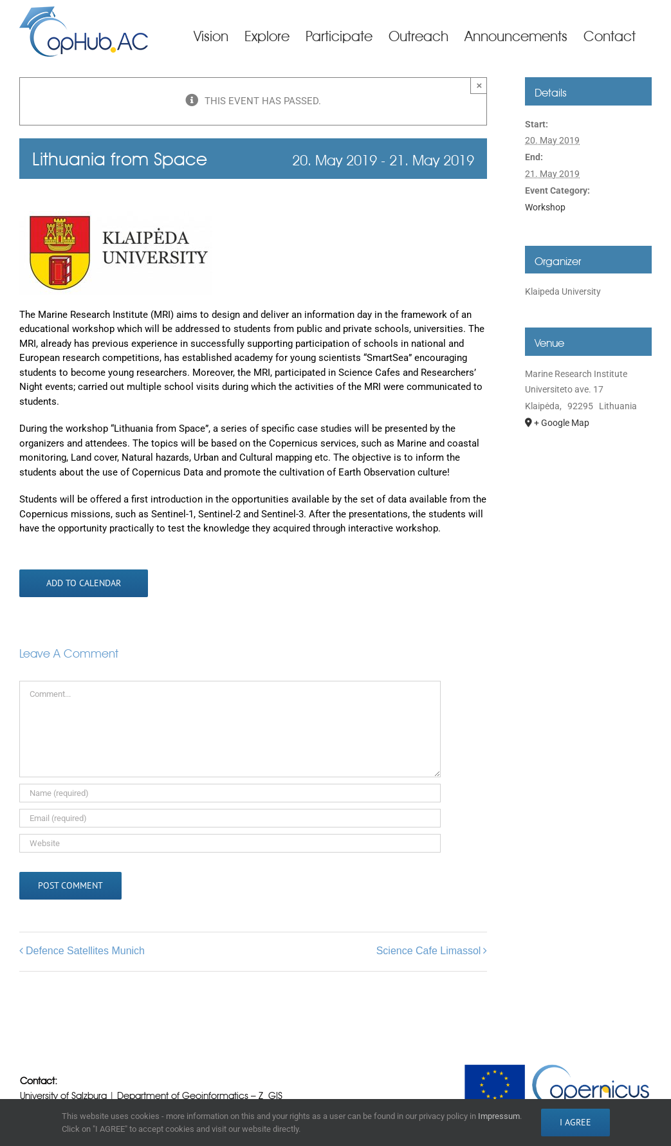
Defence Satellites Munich (85, 950)
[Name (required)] (230, 793)
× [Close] (480, 85)
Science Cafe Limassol (428, 950)
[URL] (230, 843)
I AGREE (575, 1122)
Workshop (545, 207)
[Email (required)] (230, 818)
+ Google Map (561, 423)
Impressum (499, 1116)
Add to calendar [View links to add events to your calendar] (83, 583)
